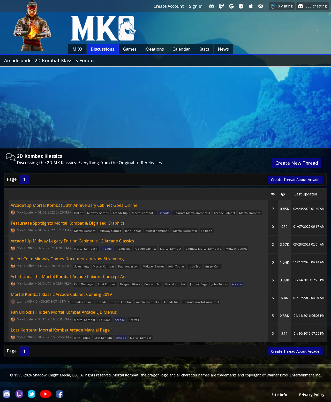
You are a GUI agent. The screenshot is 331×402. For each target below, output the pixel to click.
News (223, 49)
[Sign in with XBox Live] (261, 6)
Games (130, 49)
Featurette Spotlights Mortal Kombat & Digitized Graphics (68, 223)
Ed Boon (206, 231)
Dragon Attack (130, 284)
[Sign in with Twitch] (221, 6)
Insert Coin (212, 266)
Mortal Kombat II (143, 213)
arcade (102, 302)
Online (78, 213)
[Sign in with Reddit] (241, 6)
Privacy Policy (312, 394)
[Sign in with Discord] (211, 6)
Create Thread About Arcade (295, 179)
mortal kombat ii (148, 302)
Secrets (134, 320)
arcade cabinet (82, 302)
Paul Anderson (128, 266)
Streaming (81, 266)
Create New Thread (296, 163)
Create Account (169, 6)
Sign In (195, 6)
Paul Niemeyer (84, 284)
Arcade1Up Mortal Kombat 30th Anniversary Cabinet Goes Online (74, 205)
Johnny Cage (198, 284)
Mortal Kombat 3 (157, 231)
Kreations (154, 49)
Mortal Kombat (249, 213)
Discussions (102, 49)
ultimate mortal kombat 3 (201, 302)
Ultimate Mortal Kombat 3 (192, 213)
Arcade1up (120, 213)
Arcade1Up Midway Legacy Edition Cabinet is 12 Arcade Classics (72, 241)
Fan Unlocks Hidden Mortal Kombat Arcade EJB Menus (64, 312)
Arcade (164, 213)
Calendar (181, 49)
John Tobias (133, 231)
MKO (77, 49)
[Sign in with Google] (231, 6)
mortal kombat (121, 302)
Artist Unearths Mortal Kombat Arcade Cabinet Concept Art (68, 276)
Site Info (279, 394)
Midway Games (98, 213)
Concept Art (152, 284)
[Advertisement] (165, 105)
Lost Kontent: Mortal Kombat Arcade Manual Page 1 (62, 330)
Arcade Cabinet (224, 213)
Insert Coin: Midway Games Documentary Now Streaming (67, 259)
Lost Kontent (107, 284)
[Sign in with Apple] (251, 6)
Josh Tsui (195, 266)
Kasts (203, 49)
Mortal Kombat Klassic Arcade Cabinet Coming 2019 (61, 294)
